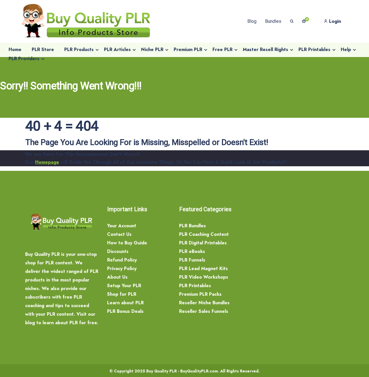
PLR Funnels (192, 260)
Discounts (118, 251)
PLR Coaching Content (204, 234)
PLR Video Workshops (203, 277)
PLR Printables (195, 285)
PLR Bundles (192, 225)
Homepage (47, 162)
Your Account (121, 225)
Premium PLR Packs (200, 294)
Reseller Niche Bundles (204, 302)
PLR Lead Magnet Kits (203, 268)
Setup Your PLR (124, 285)
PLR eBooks (192, 251)
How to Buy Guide (127, 243)
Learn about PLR (125, 302)
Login (332, 21)
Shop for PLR (121, 294)
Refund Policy (122, 260)
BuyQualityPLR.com (199, 371)
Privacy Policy (122, 268)
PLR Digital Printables (203, 243)
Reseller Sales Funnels (203, 311)
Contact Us (119, 234)
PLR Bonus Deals (125, 311)
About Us (117, 277)
